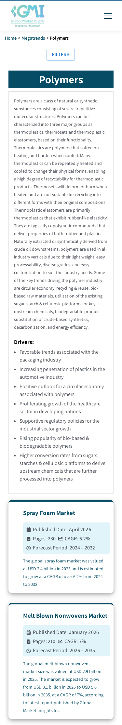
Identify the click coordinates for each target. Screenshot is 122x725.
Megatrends (33, 38)
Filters (60, 54)
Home (11, 38)
